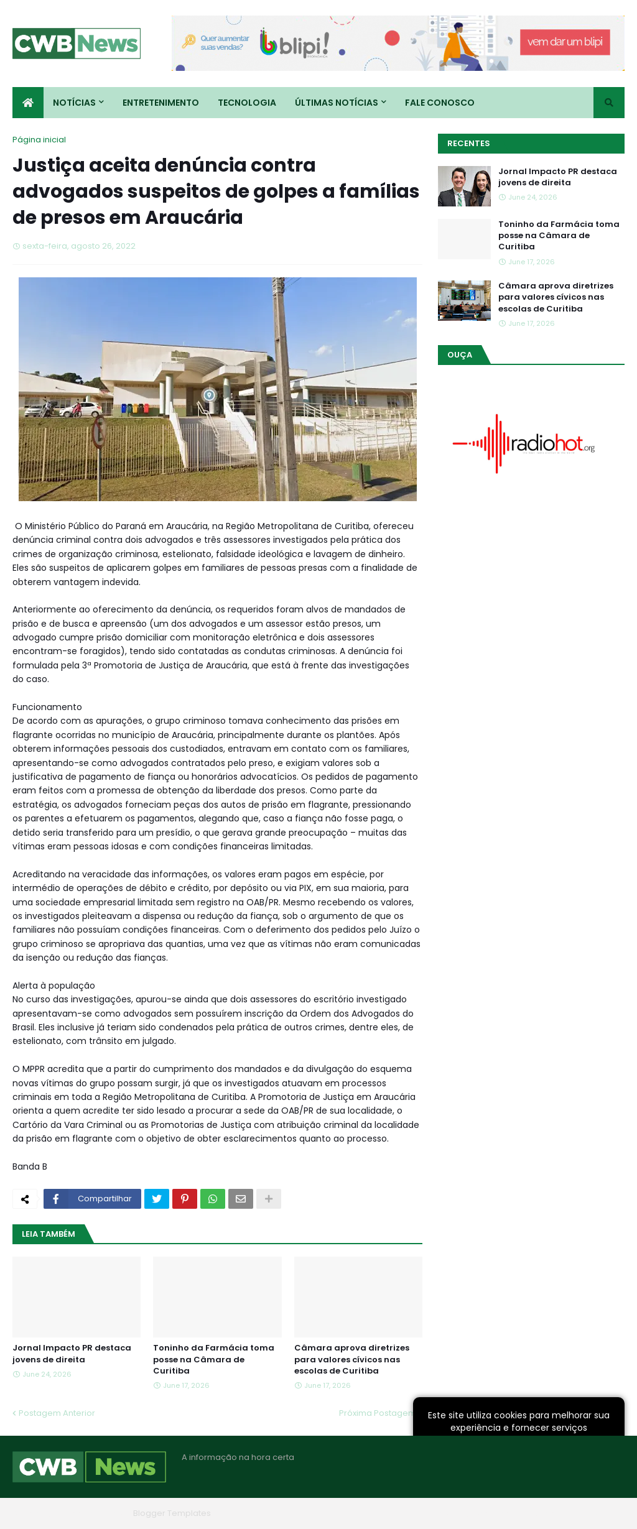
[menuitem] (28, 102)
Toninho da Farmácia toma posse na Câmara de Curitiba (213, 1359)
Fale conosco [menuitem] (440, 102)
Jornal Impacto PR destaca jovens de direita (71, 1353)
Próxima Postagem (377, 1413)
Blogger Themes (94, 1513)
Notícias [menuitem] (74, 102)
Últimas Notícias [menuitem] (336, 102)
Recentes (468, 143)
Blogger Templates (172, 1513)
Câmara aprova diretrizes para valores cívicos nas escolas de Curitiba (351, 1359)
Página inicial (39, 140)
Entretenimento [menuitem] (161, 102)
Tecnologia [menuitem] (247, 102)
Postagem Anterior (57, 1413)
